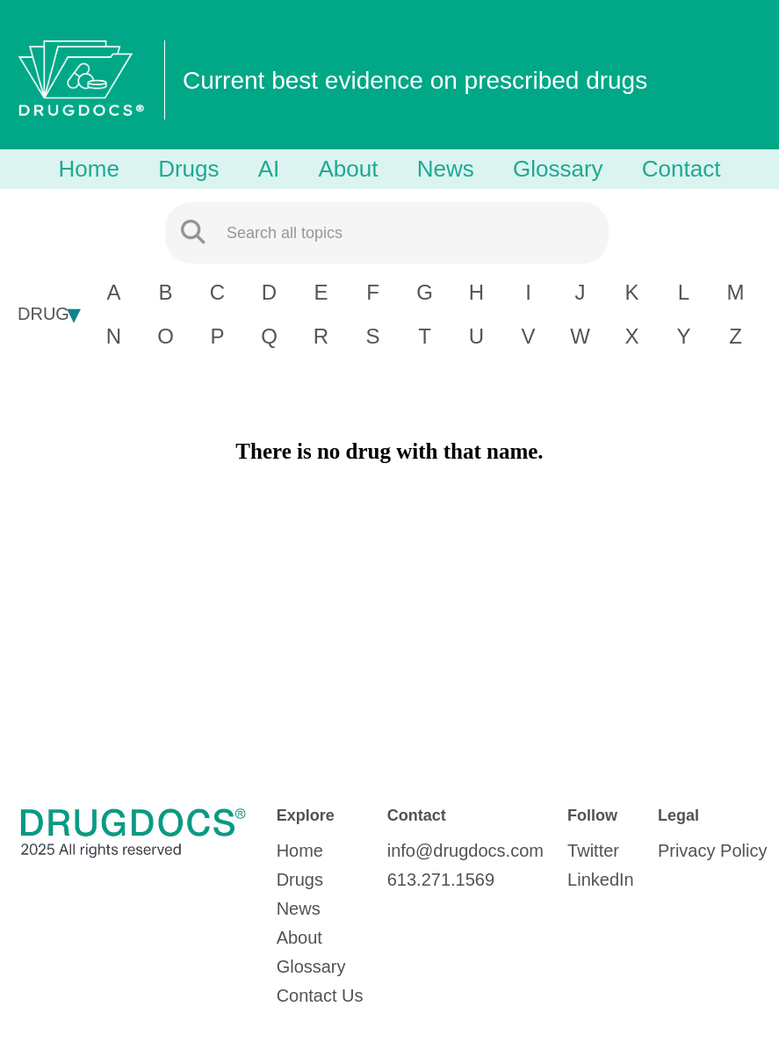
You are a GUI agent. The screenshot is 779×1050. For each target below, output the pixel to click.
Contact (681, 169)
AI (269, 169)
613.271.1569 (440, 879)
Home (89, 169)
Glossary (558, 169)
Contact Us (320, 995)
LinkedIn (600, 879)
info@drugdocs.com (465, 850)
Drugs (188, 169)
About (349, 169)
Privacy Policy (712, 850)
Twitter (593, 850)
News (445, 169)
